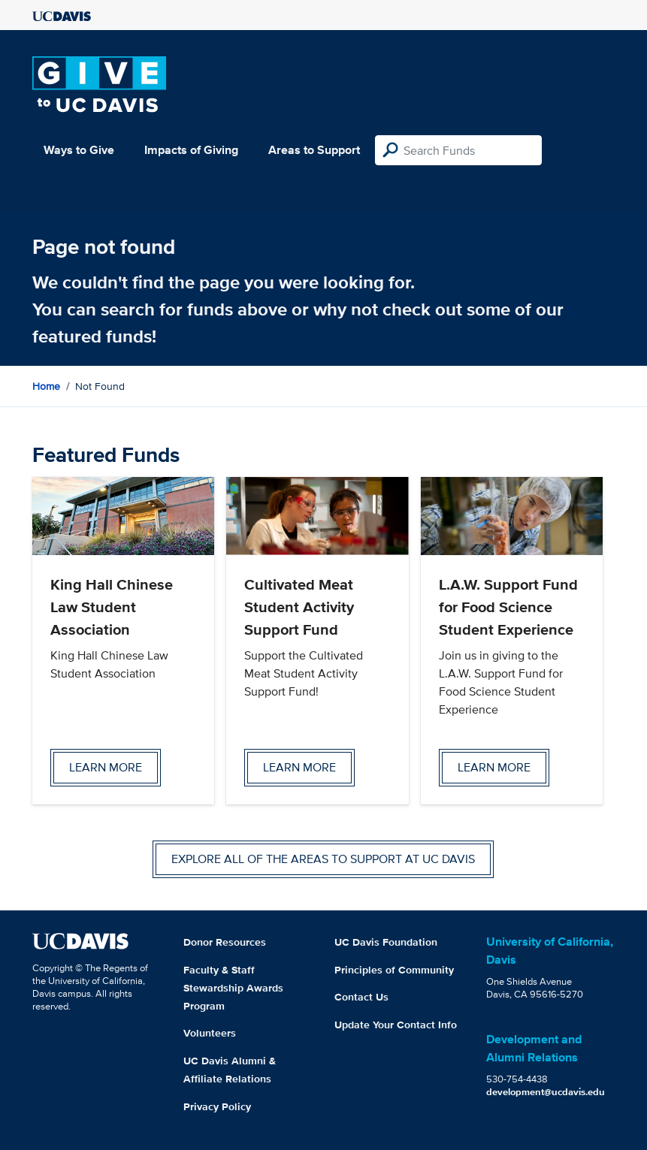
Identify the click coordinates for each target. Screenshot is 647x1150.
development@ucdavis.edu (545, 1092)
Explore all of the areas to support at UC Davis (323, 859)
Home (46, 386)
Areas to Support (314, 149)
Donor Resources (224, 941)
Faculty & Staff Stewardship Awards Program (233, 987)
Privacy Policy (217, 1106)
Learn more (105, 767)
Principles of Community (394, 969)
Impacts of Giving (191, 149)
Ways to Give (79, 149)
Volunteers (209, 1032)
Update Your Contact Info (395, 1024)
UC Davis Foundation (385, 941)
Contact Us (361, 996)
